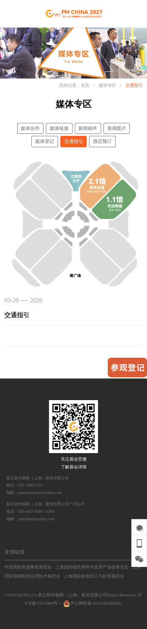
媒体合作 (30, 128)
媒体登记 (44, 141)
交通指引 (134, 85)
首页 (85, 85)
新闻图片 (116, 128)
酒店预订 (102, 141)
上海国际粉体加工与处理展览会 (94, 576)
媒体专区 (107, 85)
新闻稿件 (87, 128)
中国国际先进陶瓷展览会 (28, 567)
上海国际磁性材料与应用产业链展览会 (92, 567)
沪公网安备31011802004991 (92, 603)
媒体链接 (59, 128)
